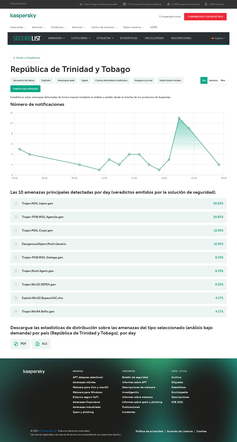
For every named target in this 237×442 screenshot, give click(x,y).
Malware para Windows (87, 392)
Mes (223, 80)
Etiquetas (104, 38)
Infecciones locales (170, 80)
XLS (41, 344)
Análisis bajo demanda (25, 88)
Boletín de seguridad (135, 377)
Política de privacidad (149, 431)
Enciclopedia (154, 38)
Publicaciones (131, 407)
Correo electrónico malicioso (111, 80)
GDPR (153, 27)
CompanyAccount (170, 16)
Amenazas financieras (86, 402)
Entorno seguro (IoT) (85, 397)
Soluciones (16, 27)
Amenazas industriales (87, 407)
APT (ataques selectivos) (88, 377)
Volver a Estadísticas (26, 57)
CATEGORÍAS (128, 371)
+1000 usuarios (216, 4)
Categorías (79, 38)
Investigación (130, 392)
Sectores (37, 27)
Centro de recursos (102, 27)
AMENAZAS (78, 371)
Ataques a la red (143, 80)
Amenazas (55, 38)
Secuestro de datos (23, 80)
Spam (85, 80)
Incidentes (128, 412)
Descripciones (181, 38)
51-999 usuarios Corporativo (185, 4)
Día (204, 80)
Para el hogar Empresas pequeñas (101, 4)
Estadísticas (129, 38)
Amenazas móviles (84, 382)
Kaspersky (23, 14)
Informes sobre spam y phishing (142, 402)
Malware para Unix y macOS (90, 387)
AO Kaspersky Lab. (48, 431)
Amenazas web (66, 80)
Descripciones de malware (138, 387)
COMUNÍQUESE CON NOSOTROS (205, 16)
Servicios (77, 27)
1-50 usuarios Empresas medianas (145, 4)
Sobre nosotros (132, 27)
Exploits (46, 80)
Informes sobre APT (134, 382)
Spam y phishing (83, 412)
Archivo (176, 377)
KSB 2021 (177, 402)
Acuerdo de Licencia (180, 431)
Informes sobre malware (137, 397)
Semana (213, 80)
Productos (57, 27)
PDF (20, 344)
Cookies (201, 431)
